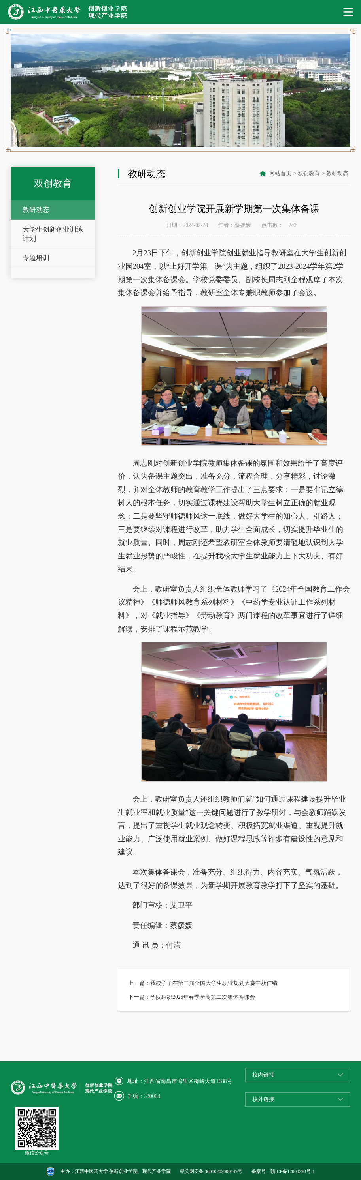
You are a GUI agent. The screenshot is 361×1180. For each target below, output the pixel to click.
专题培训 (36, 258)
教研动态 (36, 210)
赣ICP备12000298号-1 (292, 1171)
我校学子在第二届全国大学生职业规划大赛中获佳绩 (214, 983)
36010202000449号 (223, 1171)
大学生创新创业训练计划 (53, 234)
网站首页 (280, 173)
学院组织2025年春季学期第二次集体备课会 (202, 997)
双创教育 (309, 173)
